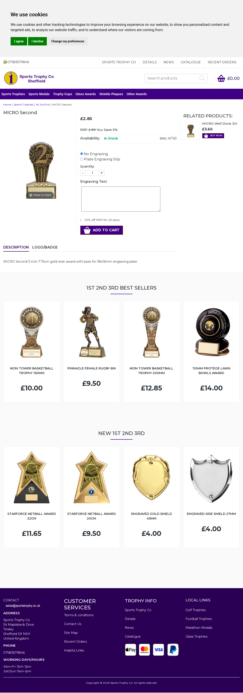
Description (16, 248)
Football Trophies (199, 619)
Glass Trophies (196, 637)
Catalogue (191, 62)
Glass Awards (88, 94)
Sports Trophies (15, 94)
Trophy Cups (64, 94)
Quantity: (87, 167)
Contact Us (72, 624)
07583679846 (14, 653)
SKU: (163, 139)
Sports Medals (41, 94)
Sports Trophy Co (119, 62)
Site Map (71, 633)
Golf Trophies (196, 610)
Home (7, 105)
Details (150, 62)
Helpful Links (74, 651)
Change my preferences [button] (67, 41)
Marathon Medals (199, 628)
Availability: (90, 139)
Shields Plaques (113, 94)
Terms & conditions (78, 616)
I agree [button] (19, 41)
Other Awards (139, 94)
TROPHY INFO (141, 601)
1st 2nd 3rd (42, 105)
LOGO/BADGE (45, 248)
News (168, 62)
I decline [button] (37, 41)
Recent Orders (222, 62)
